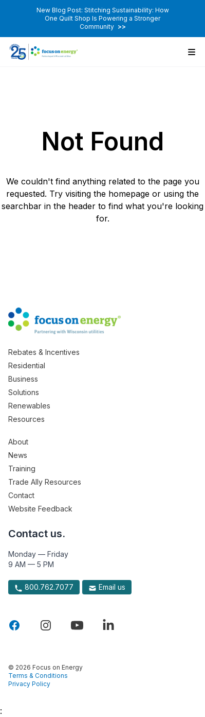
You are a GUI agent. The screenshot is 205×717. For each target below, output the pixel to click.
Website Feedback (40, 508)
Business (23, 378)
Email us (106, 587)
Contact (21, 495)
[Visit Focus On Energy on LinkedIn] (108, 625)
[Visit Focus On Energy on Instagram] (46, 625)
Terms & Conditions (38, 675)
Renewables (29, 405)
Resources (26, 419)
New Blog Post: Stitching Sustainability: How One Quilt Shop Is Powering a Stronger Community (102, 18)
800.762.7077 (43, 587)
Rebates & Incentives (44, 352)
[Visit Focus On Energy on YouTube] (77, 625)
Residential (26, 365)
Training (21, 468)
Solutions (23, 392)
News (17, 455)
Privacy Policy (29, 684)
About (18, 441)
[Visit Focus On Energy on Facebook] (14, 625)
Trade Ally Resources (44, 481)
